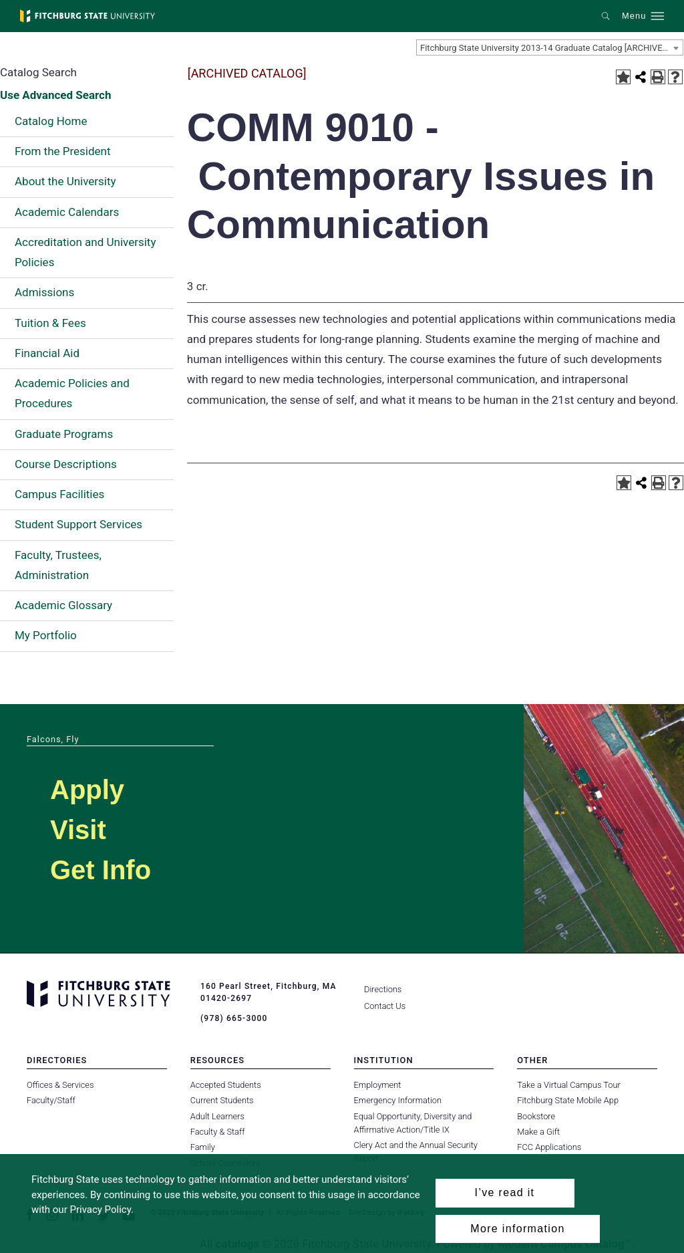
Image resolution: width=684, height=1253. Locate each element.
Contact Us (384, 1006)
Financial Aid (47, 353)
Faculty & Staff (217, 1132)
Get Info (100, 870)
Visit (78, 829)
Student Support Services (78, 524)
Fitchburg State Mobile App (568, 1100)
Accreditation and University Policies (85, 252)
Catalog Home (51, 121)
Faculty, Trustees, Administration (58, 565)
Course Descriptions (66, 464)
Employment (377, 1085)
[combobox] (549, 47)
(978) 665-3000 (233, 1018)
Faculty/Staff (51, 1100)
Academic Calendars (67, 212)
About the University (65, 181)
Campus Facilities (59, 494)
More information (517, 1228)
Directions (382, 989)
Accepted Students (225, 1085)
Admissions (44, 292)
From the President (63, 151)
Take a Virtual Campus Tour (569, 1085)
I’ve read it (505, 1192)
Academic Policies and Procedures (72, 393)
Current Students (222, 1100)
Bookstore (536, 1116)
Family (202, 1147)
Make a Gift (538, 1132)
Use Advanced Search (55, 95)
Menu (634, 16)
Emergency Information (398, 1100)
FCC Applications (549, 1147)
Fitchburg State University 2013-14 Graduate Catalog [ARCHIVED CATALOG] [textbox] (551, 48)
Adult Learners (217, 1116)
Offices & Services (60, 1085)
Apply (87, 789)
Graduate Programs (64, 434)
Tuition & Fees (50, 323)
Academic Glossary (63, 605)
